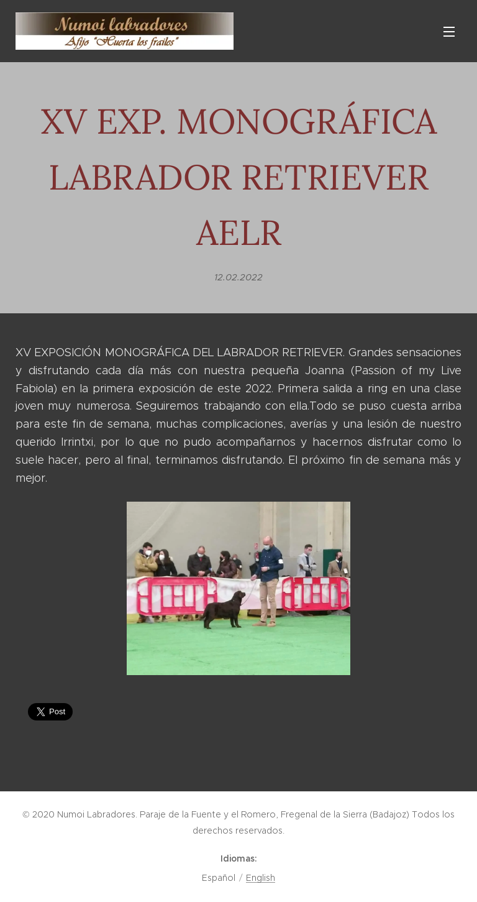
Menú (449, 31)
